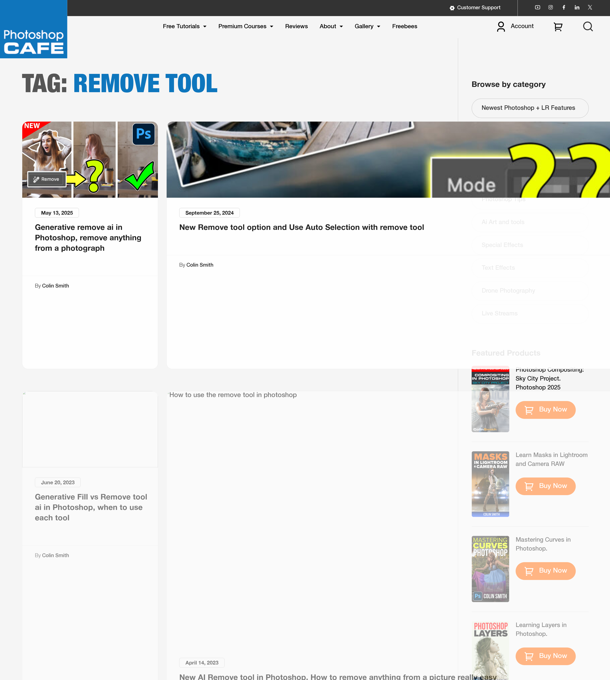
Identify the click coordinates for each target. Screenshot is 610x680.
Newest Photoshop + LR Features (528, 108)
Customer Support (475, 8)
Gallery (364, 26)
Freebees (404, 26)
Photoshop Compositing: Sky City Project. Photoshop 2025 (550, 379)
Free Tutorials (181, 26)
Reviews (296, 26)
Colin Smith (55, 286)
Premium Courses (242, 26)
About (328, 26)
